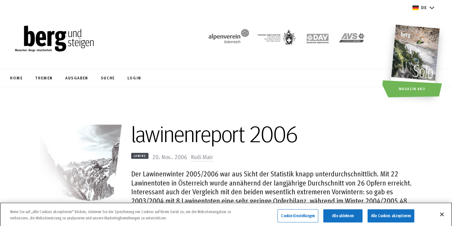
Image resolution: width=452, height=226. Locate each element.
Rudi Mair (202, 156)
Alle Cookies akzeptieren (391, 217)
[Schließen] (442, 216)
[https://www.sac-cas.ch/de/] (276, 39)
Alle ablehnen (343, 217)
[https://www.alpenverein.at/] (227, 39)
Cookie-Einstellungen (298, 217)
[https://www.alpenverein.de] (317, 39)
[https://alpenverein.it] (352, 39)
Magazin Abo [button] (412, 88)
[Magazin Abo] (416, 61)
